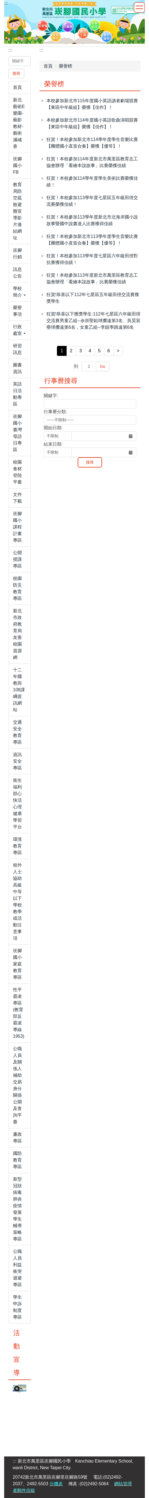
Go (102, 366)
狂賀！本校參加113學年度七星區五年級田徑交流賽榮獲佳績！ (92, 201)
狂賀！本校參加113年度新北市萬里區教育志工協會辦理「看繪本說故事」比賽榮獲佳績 (92, 278)
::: (6, 3)
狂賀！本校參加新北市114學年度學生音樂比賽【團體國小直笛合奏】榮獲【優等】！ (92, 142)
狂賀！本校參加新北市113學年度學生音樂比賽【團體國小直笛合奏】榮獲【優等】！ (92, 239)
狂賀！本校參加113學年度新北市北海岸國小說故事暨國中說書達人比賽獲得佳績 (92, 220)
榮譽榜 (65, 66)
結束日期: (53, 444)
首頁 (48, 66)
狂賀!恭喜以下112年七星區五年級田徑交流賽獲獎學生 (92, 298)
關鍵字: (51, 395)
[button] (19, 291)
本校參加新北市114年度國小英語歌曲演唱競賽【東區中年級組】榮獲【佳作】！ (92, 123)
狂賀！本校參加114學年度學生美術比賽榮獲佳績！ (92, 181)
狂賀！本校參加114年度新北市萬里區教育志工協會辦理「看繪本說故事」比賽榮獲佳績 (92, 162)
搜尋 (16, 73)
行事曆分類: (55, 411)
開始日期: (53, 427)
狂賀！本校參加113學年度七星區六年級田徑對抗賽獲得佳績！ (92, 259)
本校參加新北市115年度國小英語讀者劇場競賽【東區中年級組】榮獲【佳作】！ (92, 104)
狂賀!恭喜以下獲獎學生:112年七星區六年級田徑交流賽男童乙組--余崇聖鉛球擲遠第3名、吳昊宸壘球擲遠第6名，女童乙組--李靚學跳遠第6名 (93, 321)
